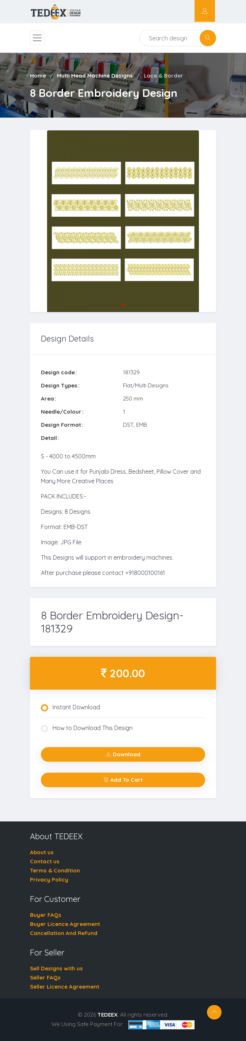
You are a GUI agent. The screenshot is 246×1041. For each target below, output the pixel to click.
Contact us (44, 861)
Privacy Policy (49, 879)
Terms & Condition (55, 870)
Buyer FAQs (45, 914)
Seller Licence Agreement (64, 986)
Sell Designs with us (56, 968)
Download (123, 754)
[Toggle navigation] (37, 38)
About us (42, 852)
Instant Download (70, 707)
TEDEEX (107, 1014)
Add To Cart (123, 779)
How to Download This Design (86, 728)
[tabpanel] (123, 221)
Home (38, 75)
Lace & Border (163, 75)
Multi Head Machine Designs (95, 75)
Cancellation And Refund (63, 933)
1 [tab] (123, 304)
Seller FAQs (45, 977)
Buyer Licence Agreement (65, 923)
